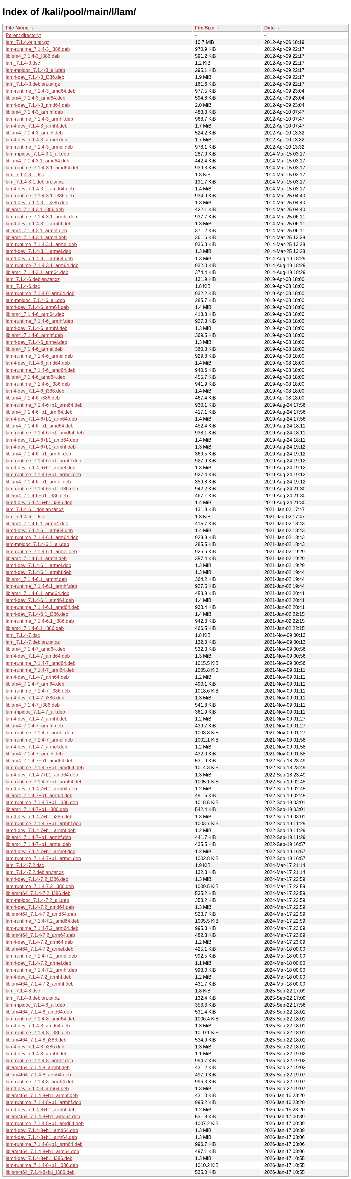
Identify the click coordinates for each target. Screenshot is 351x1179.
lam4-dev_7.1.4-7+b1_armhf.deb (41, 830)
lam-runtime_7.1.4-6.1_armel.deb (41, 551)
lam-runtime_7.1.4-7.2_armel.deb (41, 955)
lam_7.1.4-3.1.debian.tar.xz (35, 181)
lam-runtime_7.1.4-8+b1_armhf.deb (43, 1102)
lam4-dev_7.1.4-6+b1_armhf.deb (41, 446)
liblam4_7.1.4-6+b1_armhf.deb (38, 453)
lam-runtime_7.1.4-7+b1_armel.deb (43, 858)
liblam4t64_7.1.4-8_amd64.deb (39, 1011)
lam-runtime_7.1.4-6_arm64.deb (40, 293)
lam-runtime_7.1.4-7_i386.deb (38, 690)
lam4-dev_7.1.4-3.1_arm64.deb (39, 258)
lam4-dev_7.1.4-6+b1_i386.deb (39, 502)
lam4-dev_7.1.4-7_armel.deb (36, 746)
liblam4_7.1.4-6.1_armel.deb (36, 558)
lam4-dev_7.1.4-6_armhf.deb (36, 328)
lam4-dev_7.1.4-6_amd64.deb (38, 363)
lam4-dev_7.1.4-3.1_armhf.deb (39, 223)
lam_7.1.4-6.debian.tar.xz (33, 279)
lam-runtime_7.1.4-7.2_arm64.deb (42, 928)
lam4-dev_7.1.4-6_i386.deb (35, 391)
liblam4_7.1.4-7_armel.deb (34, 753)
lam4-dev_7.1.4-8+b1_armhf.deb (41, 1109)
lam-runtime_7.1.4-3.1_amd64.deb (42, 167)
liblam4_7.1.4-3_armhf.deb (34, 112)
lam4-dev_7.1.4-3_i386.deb (35, 77)
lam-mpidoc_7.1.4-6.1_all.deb (37, 544)
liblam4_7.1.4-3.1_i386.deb (35, 209)
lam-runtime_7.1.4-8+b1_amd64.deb (45, 1123)
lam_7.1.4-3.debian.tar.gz (33, 84)
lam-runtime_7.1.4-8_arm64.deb (40, 1081)
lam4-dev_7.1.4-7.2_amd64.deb (40, 907)
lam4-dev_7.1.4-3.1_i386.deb (37, 202)
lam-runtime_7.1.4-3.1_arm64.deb (42, 265)
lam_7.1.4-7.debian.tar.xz (33, 642)
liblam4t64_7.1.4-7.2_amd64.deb (41, 914)
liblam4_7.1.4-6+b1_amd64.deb (40, 425)
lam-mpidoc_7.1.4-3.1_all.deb (37, 153)
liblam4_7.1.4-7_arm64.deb (35, 684)
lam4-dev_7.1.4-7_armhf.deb (36, 718)
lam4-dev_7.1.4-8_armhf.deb (36, 1053)
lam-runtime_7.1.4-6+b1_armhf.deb (43, 460)
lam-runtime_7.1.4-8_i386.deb (38, 1032)
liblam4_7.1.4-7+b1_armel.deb (38, 844)
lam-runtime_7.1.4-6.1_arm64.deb (42, 537)
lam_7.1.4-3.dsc (23, 63)
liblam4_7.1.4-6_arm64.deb (35, 314)
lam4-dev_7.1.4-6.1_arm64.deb (39, 530)
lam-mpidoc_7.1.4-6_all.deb (35, 300)
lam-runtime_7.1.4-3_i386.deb (38, 49)
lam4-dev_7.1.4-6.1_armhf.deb (39, 572)
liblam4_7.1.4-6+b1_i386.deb (37, 495)
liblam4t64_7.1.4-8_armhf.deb (38, 1067)
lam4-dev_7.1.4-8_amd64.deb (38, 1025)
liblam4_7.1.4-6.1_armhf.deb (36, 579)
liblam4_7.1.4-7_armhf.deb (34, 725)
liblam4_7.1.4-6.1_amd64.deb (37, 593)
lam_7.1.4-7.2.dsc (25, 865)
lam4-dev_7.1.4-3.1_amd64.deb (40, 188)
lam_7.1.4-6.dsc (23, 286)
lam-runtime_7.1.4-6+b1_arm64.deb (44, 405)
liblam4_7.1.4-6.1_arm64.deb (37, 523)
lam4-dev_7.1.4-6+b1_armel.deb (40, 467)
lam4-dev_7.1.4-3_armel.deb (36, 139)
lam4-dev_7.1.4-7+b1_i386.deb (39, 816)
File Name (17, 27)
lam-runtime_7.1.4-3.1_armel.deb (41, 244)
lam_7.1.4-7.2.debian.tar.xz (35, 872)
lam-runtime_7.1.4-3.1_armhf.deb (41, 216)
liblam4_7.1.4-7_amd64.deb (35, 649)
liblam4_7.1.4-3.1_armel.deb (36, 237)
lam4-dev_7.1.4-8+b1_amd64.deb (42, 1130)
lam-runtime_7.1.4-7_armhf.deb (39, 732)
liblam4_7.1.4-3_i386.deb (33, 56)
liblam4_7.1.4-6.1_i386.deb (35, 628)
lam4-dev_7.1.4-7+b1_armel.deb (40, 851)
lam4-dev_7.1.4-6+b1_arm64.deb (41, 418)
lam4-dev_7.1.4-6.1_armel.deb (38, 565)
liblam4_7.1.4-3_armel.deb (34, 132)
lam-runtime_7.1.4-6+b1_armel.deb (43, 474)
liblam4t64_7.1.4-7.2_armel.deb (39, 949)
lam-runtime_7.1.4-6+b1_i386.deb (42, 488)
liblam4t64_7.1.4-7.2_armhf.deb (40, 983)
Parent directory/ (23, 35)
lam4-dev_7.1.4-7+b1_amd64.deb (42, 774)
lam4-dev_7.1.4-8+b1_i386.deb (39, 1158)
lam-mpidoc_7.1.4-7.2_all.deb (37, 900)
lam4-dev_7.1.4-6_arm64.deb (37, 307)
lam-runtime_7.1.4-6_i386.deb (38, 384)
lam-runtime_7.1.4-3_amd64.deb (40, 91)
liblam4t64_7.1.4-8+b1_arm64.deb (42, 1151)
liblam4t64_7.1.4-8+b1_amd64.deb (43, 1116)
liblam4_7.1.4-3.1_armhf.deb (36, 230)
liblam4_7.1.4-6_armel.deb (34, 349)
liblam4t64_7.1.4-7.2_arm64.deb (40, 935)
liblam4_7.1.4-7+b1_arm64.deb (39, 795)
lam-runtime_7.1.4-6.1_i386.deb (40, 621)
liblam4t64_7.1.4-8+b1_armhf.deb (42, 1095)
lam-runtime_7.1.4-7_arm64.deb (40, 670)
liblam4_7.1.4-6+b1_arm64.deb (39, 412)
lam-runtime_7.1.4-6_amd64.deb (40, 370)
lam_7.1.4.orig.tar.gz (27, 42)
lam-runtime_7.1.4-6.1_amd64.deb (42, 607)
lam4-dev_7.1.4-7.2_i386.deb (37, 879)
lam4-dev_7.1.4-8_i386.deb (35, 1046)
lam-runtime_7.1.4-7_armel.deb (39, 739)
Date (269, 27)
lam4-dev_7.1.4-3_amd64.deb (38, 105)
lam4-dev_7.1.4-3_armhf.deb (36, 125)
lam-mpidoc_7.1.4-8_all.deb (35, 1005)
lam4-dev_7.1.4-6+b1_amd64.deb (42, 440)
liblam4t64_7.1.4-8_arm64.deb (38, 1074)
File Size (204, 27)
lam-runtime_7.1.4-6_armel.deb (39, 356)
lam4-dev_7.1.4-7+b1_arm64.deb (41, 788)
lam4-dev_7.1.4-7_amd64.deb (38, 656)
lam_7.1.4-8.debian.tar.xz (33, 998)
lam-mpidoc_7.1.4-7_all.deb (35, 711)
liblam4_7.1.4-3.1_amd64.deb (37, 160)
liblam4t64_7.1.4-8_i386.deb (36, 1039)
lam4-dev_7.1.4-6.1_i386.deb (37, 614)
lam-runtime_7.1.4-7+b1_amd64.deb (45, 767)
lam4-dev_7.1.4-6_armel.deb (36, 342)
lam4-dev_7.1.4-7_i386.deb (35, 697)
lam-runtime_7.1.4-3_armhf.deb (39, 119)
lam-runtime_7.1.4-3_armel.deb (39, 147)
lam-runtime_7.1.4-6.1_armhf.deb (41, 586)
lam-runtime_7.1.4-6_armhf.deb (39, 321)
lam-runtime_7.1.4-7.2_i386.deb (40, 886)
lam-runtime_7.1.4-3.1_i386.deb (40, 195)
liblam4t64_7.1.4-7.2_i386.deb (38, 893)
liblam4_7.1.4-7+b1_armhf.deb (38, 837)
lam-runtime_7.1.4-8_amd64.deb (40, 1018)
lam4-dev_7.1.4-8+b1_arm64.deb (41, 1137)
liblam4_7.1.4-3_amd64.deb (35, 97)
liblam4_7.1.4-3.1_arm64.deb (37, 272)
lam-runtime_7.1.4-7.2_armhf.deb (41, 970)
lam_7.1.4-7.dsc (23, 635)
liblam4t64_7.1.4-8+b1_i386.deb (40, 1172)
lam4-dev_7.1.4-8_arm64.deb (37, 1088)
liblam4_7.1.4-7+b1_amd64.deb (40, 760)
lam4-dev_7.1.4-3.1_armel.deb (38, 251)
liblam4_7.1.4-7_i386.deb (33, 705)
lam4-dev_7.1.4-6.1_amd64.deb (40, 600)
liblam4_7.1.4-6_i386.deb (33, 397)
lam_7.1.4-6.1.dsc (25, 516)
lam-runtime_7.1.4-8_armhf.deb (39, 1060)
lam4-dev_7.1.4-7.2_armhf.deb (39, 977)
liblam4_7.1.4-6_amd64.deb (35, 377)
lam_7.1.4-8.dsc (23, 990)
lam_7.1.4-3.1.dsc (25, 174)
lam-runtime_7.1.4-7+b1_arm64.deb (44, 781)
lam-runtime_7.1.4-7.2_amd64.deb (42, 921)
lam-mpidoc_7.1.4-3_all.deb (35, 70)
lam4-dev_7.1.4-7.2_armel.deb (38, 963)
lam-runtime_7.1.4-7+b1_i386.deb (42, 802)
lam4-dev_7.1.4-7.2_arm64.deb (39, 942)
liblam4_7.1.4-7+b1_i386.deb (37, 809)
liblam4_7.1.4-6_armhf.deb (34, 335)
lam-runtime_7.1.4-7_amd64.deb (40, 663)
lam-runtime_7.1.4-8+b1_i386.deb (42, 1165)
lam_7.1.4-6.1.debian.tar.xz (35, 509)
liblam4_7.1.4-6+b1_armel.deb (38, 481)
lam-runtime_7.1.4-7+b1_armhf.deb (43, 823)
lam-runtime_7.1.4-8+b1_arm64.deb (44, 1144)
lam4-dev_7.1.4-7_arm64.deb (37, 677)
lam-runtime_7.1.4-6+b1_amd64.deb (45, 432)
